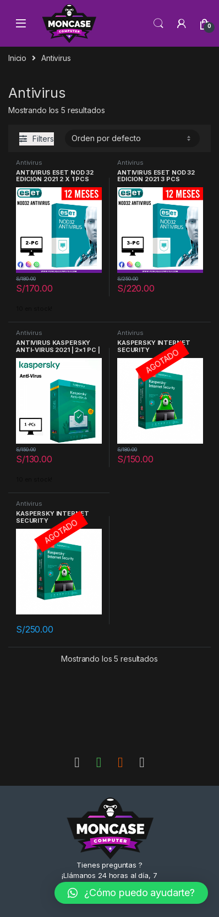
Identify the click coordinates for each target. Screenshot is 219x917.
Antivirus (29, 162)
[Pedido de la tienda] (132, 138)
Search (158, 24)
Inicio (17, 58)
